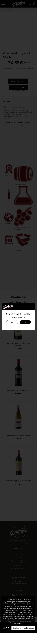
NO (12, 322)
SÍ (25, 322)
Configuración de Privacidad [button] (23, 628)
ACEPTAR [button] (5, 628)
